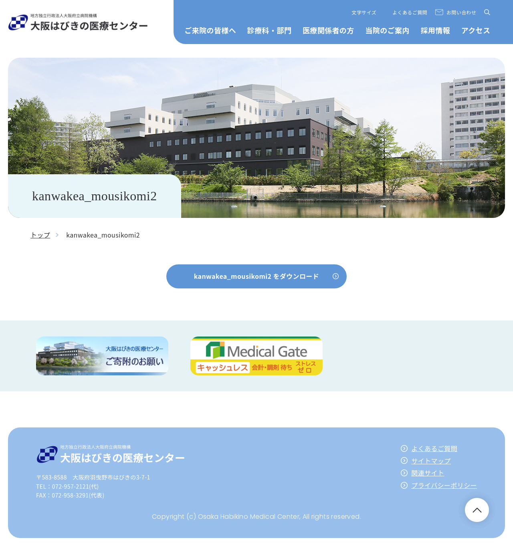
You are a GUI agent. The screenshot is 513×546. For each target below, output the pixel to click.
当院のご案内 (387, 30)
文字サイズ (364, 12)
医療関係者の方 (328, 30)
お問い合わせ (461, 12)
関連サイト (427, 472)
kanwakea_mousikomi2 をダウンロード (256, 276)
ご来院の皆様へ (210, 30)
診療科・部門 (269, 30)
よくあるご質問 (409, 12)
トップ (40, 235)
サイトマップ (430, 460)
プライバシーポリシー (444, 485)
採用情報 (435, 30)
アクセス (476, 30)
